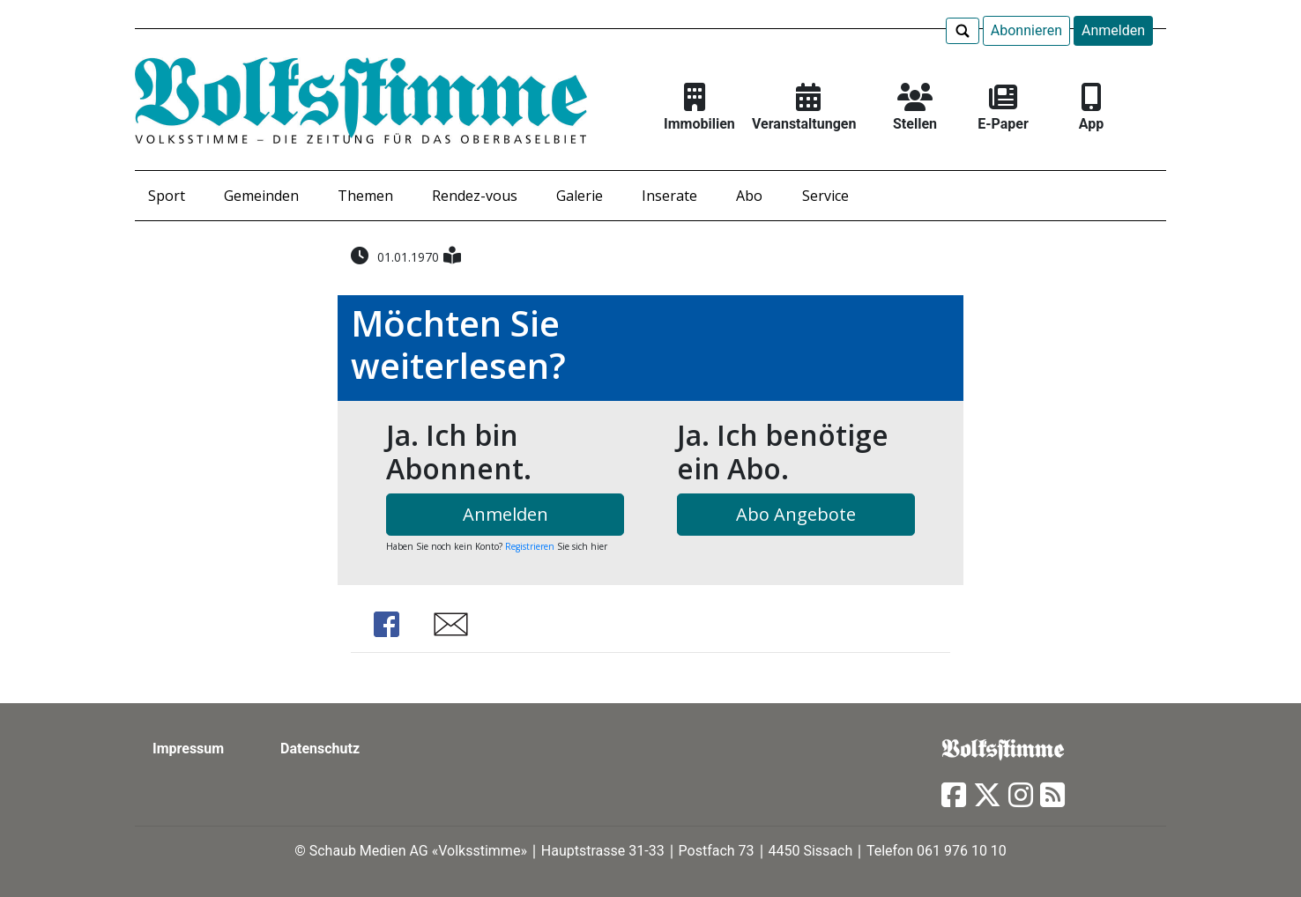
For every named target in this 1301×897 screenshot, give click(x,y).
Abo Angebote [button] (796, 514)
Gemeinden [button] (261, 195)
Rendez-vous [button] (474, 195)
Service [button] (825, 195)
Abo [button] (749, 195)
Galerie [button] (579, 195)
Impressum (188, 748)
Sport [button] (166, 195)
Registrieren (529, 546)
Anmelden (1113, 30)
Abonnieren (1026, 30)
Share (386, 624)
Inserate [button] (669, 195)
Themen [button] (365, 195)
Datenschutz (320, 748)
